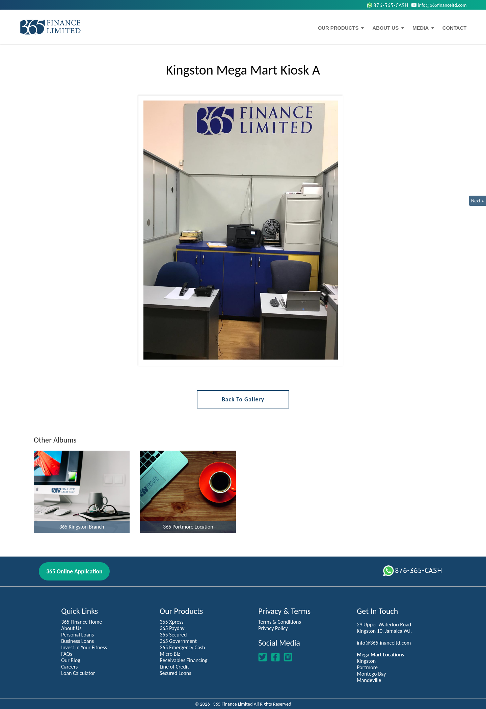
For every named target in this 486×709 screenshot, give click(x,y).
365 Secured (173, 634)
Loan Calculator (78, 673)
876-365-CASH (387, 5)
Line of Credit (174, 666)
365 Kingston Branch (81, 526)
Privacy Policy (273, 628)
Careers (69, 666)
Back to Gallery (243, 399)
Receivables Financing (183, 660)
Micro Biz (170, 654)
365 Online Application (74, 571)
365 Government (178, 641)
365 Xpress (172, 622)
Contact (454, 28)
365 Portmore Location (188, 526)
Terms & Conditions (279, 622)
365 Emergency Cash (182, 647)
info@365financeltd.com (438, 5)
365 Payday (172, 628)
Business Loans (77, 641)
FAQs (66, 654)
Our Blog (70, 660)
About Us (71, 628)
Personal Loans (77, 634)
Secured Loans (175, 673)
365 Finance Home (81, 622)
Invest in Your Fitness (84, 647)
